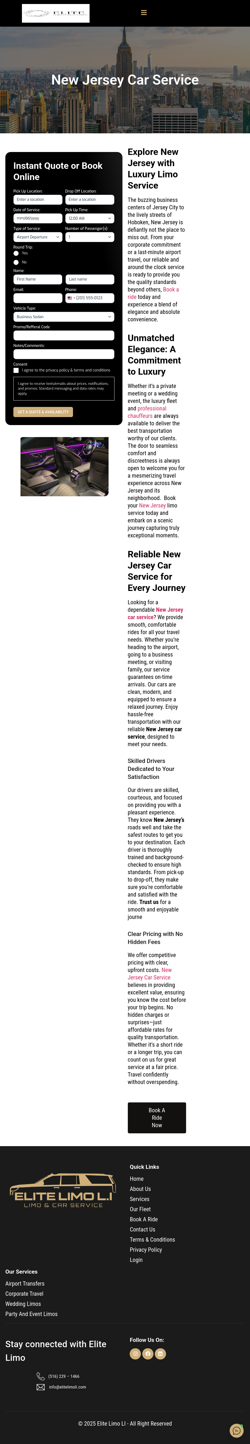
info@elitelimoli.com (67, 1387)
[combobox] (71, 298)
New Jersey (152, 505)
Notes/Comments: (29, 345)
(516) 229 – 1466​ (63, 1376)
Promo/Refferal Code (31, 327)
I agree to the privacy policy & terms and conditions (66, 370)
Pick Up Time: (76, 210)
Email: (18, 289)
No (24, 262)
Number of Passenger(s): (86, 228)
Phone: (71, 289)
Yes (25, 253)
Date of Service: (26, 210)
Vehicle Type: (24, 308)
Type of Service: (27, 228)
